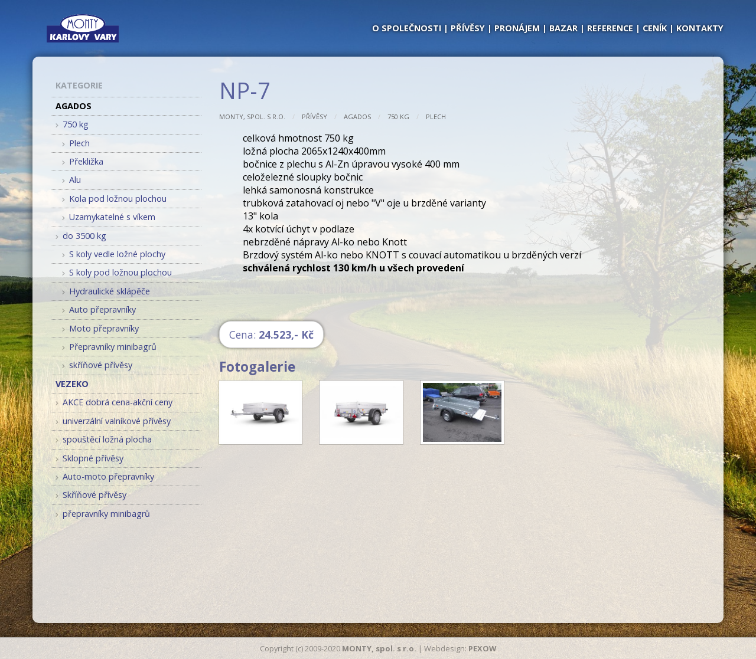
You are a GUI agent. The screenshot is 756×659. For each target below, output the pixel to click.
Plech (436, 116)
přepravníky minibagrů (103, 513)
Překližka (82, 161)
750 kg (398, 116)
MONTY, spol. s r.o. (252, 116)
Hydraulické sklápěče (106, 291)
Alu (71, 179)
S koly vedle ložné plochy (113, 254)
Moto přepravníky (100, 328)
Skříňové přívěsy (91, 494)
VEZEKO (72, 383)
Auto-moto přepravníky (105, 476)
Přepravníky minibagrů (109, 346)
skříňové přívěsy (97, 365)
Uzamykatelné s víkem (108, 216)
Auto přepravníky (99, 309)
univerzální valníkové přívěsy (113, 421)
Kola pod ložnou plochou (114, 198)
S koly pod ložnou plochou (117, 272)
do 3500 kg (81, 235)
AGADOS (357, 116)
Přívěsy (314, 116)
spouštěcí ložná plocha (104, 439)
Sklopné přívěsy (89, 458)
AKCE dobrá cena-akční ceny (114, 402)
